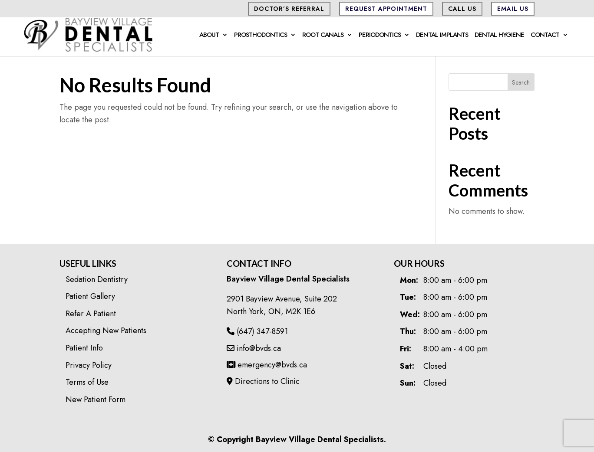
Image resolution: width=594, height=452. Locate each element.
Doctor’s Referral (289, 8)
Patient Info (84, 348)
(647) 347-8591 (257, 331)
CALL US (462, 8)
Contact (545, 35)
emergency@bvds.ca (267, 364)
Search (521, 82)
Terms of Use (87, 382)
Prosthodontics (260, 35)
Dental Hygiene (499, 35)
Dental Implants (442, 35)
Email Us (512, 8)
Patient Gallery (90, 296)
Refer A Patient (91, 313)
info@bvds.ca (254, 348)
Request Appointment (386, 8)
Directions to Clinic (263, 381)
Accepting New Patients (106, 330)
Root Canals (322, 35)
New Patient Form (95, 399)
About (209, 35)
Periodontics (380, 35)
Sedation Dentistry (97, 279)
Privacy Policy (89, 365)
